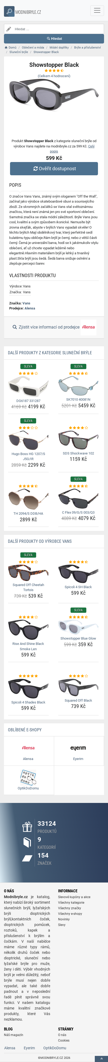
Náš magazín (13, 1035)
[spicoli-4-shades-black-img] (28, 688)
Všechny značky (69, 908)
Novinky (64, 919)
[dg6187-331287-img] (28, 386)
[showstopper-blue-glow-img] (78, 627)
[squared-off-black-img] (78, 688)
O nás (62, 1035)
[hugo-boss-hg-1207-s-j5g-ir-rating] (28, 428)
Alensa (30, 308)
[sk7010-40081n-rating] (78, 373)
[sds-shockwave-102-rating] (78, 428)
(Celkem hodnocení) (54, 76)
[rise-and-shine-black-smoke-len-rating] (28, 617)
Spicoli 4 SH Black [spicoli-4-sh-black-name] (78, 587)
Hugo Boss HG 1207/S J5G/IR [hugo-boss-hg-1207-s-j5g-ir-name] (28, 456)
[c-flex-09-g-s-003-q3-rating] (78, 486)
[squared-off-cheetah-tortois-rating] (28, 562)
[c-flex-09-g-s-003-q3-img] (78, 498)
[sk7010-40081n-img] (78, 386)
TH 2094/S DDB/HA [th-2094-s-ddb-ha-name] (28, 513)
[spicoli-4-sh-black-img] (78, 574)
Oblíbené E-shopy (24, 729)
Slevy (61, 925)
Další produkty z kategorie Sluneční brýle (50, 352)
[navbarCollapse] (97, 10)
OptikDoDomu (54, 1048)
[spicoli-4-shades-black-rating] (28, 676)
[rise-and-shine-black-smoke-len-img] (28, 630)
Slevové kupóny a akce (74, 897)
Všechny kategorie (71, 902)
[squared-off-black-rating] (78, 676)
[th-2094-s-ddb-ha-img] (28, 499)
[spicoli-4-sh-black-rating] (78, 562)
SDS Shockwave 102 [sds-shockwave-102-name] (78, 453)
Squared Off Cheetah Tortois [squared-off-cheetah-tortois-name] (28, 587)
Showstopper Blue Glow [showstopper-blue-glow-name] (78, 638)
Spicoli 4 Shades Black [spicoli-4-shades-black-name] (28, 702)
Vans (26, 303)
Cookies (63, 1040)
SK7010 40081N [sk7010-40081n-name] (78, 399)
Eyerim (29, 1048)
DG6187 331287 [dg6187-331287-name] (28, 401)
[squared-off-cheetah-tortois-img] (28, 573)
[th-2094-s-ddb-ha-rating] (28, 486)
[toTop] (101, 1059)
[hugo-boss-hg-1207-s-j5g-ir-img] (28, 440)
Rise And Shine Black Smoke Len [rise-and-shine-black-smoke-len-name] (28, 646)
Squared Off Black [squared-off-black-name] (78, 700)
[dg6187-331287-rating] (28, 373)
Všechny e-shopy (70, 914)
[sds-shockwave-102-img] (78, 440)
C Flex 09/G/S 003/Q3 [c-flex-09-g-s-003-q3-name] (78, 512)
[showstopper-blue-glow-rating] (78, 617)
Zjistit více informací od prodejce (54, 327)
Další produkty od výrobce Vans (40, 541)
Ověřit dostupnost (54, 168)
